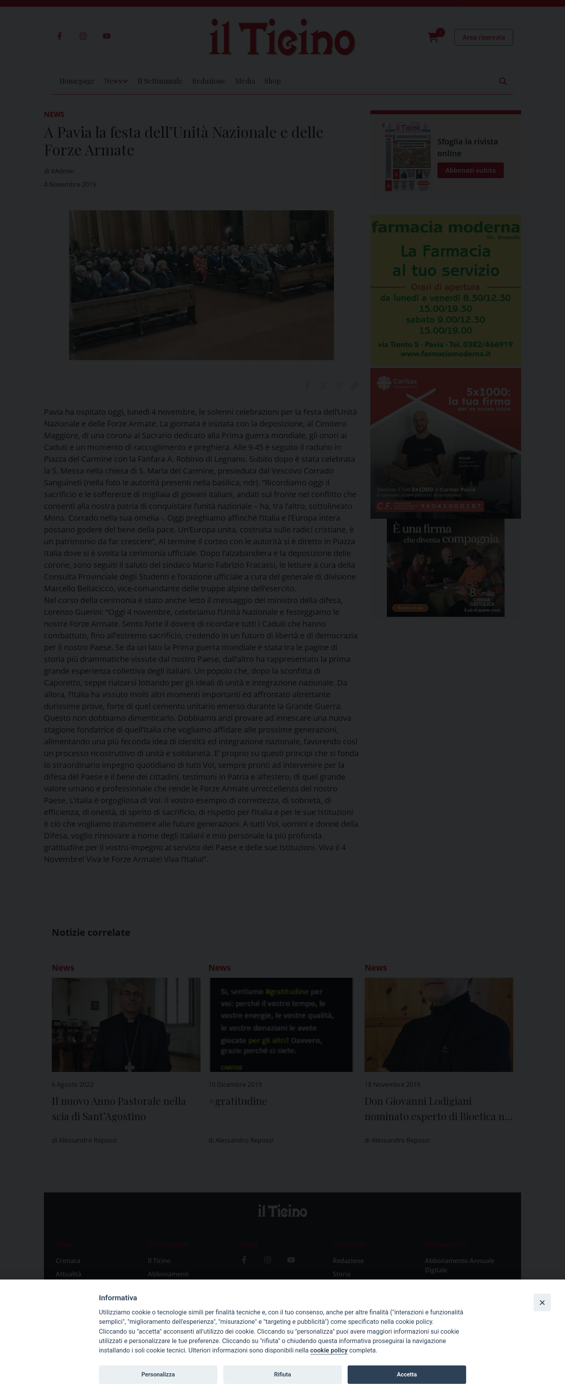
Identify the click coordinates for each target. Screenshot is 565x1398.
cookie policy (329, 1350)
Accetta (407, 1374)
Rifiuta (282, 1374)
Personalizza (158, 1374)
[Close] (542, 1302)
